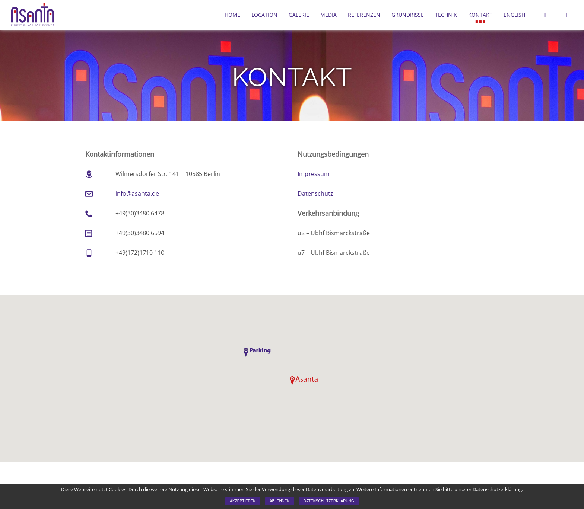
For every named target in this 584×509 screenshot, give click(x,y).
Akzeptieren (243, 501)
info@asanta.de (137, 193)
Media (328, 14)
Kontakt (480, 14)
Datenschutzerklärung (329, 501)
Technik (446, 14)
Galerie (299, 14)
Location (264, 14)
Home (232, 14)
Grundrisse (407, 14)
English (514, 14)
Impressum (314, 174)
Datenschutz (315, 193)
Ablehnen (280, 501)
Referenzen (364, 14)
